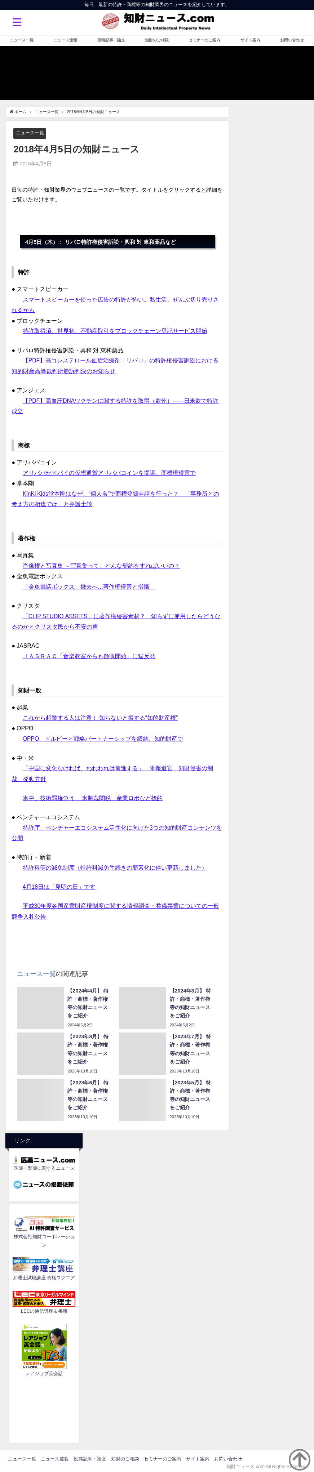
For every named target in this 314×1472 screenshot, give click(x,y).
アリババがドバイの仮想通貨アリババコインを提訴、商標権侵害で (109, 471)
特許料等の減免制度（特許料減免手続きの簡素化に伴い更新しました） (115, 864)
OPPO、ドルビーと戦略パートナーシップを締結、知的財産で (103, 736)
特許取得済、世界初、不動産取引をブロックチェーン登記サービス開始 (115, 331)
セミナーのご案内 (204, 40)
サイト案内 (250, 40)
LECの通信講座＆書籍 (44, 1307)
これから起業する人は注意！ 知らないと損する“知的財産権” (100, 715)
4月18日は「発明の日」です (59, 883)
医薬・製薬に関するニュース (44, 1164)
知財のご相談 (157, 40)
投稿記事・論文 (111, 40)
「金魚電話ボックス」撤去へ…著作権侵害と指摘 (89, 585)
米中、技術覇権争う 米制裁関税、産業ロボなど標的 (93, 795)
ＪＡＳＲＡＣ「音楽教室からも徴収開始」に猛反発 (89, 654)
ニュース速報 (65, 40)
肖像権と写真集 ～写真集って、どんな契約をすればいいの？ (101, 564)
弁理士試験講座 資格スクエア (44, 1274)
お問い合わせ (292, 40)
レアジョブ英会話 (44, 1370)
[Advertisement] (44, 1405)
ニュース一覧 (22, 40)
